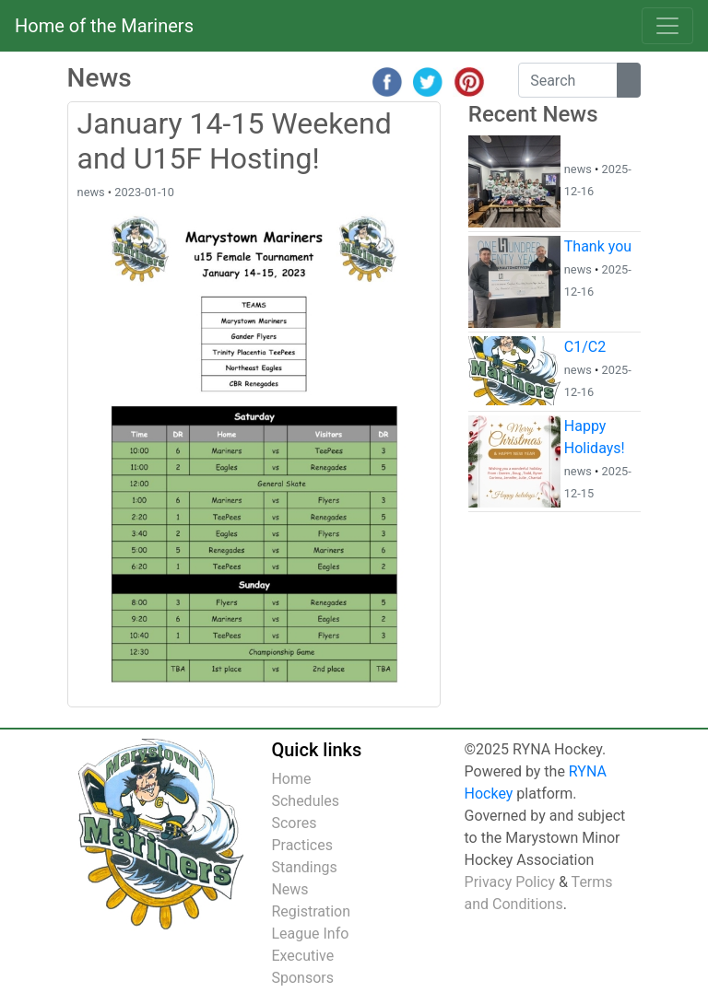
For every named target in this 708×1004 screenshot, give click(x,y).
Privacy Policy (510, 882)
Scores (293, 823)
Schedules (305, 801)
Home (291, 779)
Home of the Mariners (104, 26)
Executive (302, 955)
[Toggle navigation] (667, 25)
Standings (303, 867)
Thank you (597, 246)
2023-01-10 (144, 192)
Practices (302, 845)
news (91, 192)
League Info (309, 933)
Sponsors (302, 977)
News (289, 889)
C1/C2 (585, 347)
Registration (310, 911)
